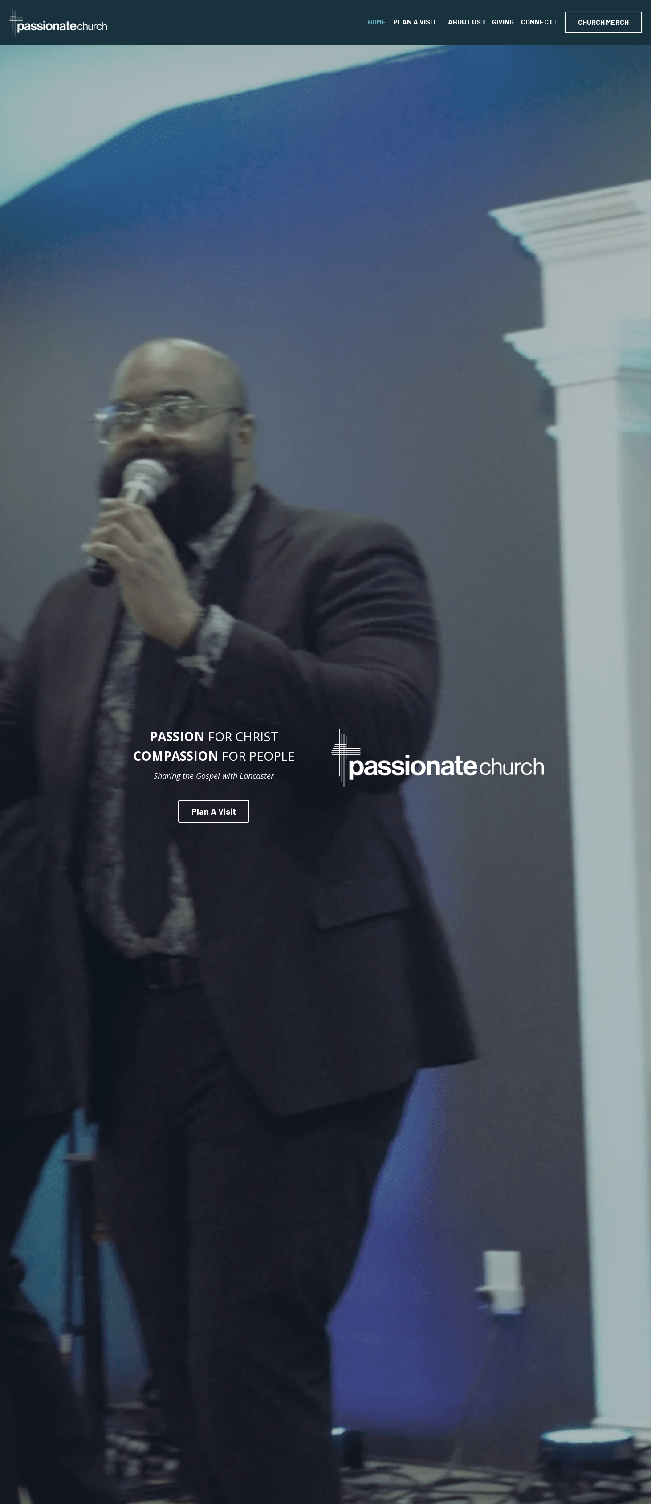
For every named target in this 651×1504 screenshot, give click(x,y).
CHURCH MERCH (603, 22)
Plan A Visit (213, 809)
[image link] (58, 21)
